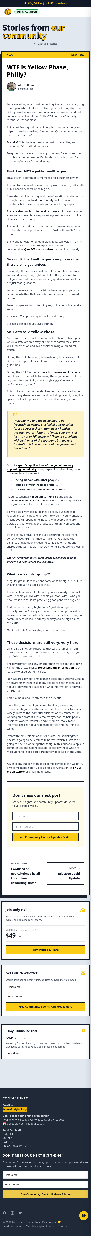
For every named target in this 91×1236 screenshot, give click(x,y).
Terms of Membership (28, 1226)
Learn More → (14, 1053)
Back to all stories (45, 43)
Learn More (60, 3)
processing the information (56, 667)
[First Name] (45, 816)
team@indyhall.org (15, 1109)
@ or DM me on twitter (39, 249)
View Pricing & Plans (45, 950)
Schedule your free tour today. (26, 1123)
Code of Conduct (58, 1226)
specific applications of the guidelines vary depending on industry (40, 467)
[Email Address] (45, 826)
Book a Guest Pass (27, 11)
